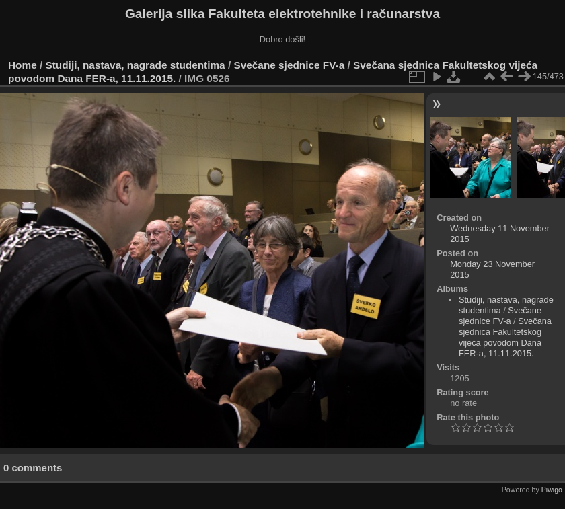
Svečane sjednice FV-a (288, 65)
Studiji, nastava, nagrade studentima (135, 65)
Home (22, 65)
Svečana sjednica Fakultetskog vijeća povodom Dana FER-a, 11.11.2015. (505, 337)
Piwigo (551, 489)
